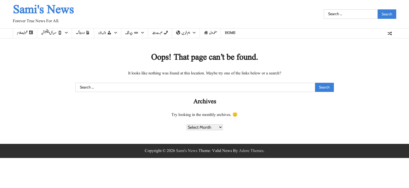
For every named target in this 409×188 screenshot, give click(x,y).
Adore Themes (251, 151)
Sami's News (43, 10)
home (230, 33)
